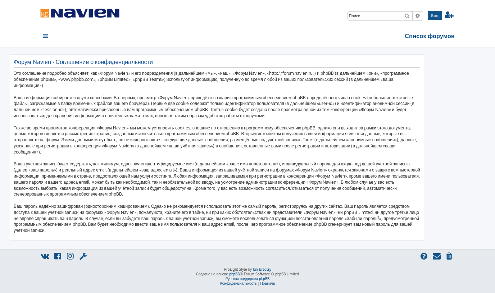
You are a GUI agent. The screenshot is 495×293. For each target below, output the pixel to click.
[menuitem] (435, 15)
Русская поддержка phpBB (248, 278)
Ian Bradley (262, 269)
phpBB (234, 274)
